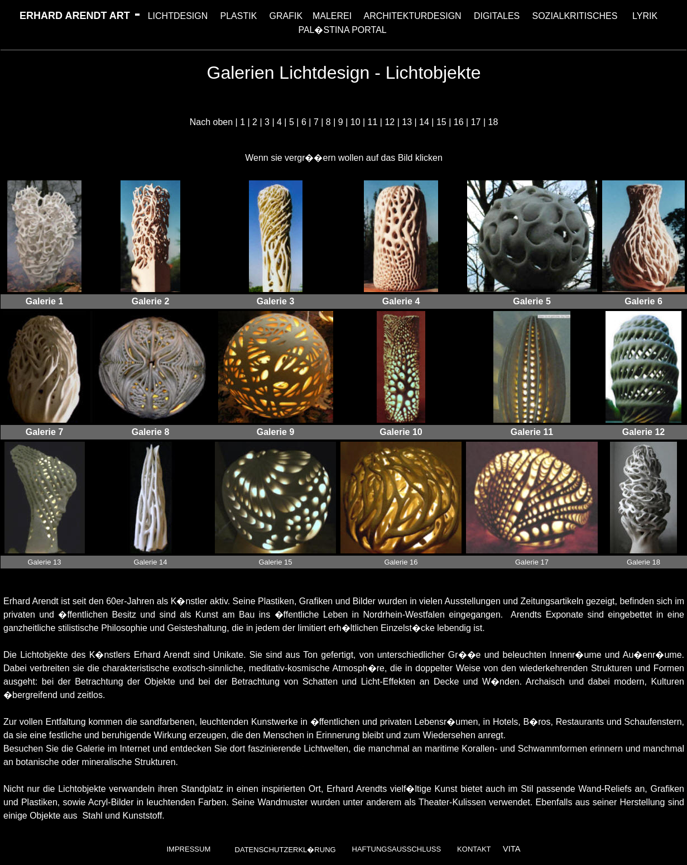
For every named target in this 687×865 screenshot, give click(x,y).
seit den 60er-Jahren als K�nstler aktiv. (151, 601)
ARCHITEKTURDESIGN (413, 16)
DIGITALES (497, 16)
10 (355, 122)
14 (424, 122)
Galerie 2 (151, 301)
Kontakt (474, 849)
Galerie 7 (45, 432)
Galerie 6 (643, 301)
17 (476, 122)
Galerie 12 (643, 432)
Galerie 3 (276, 301)
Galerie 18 (643, 562)
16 (459, 122)
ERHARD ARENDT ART (75, 15)
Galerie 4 (401, 301)
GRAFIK (286, 16)
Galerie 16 (401, 562)
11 (373, 122)
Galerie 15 (275, 562)
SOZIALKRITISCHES (575, 16)
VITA (512, 848)
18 (493, 122)
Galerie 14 (150, 562)
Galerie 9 (276, 432)
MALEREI (332, 16)
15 (441, 122)
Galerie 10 (400, 432)
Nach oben (211, 122)
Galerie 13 (44, 562)
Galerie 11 (532, 432)
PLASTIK (238, 16)
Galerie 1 (45, 301)
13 (407, 122)
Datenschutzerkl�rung (285, 849)
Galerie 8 (151, 432)
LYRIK (644, 16)
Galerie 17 (532, 562)
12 (390, 122)
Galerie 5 (532, 301)
